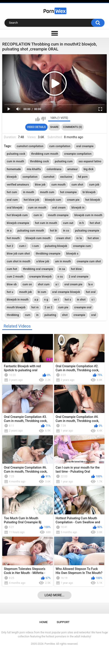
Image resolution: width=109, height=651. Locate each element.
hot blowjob (92, 199)
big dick (89, 169)
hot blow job (31, 199)
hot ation (93, 238)
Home (44, 622)
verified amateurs (18, 184)
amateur (72, 169)
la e (90, 284)
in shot (81, 299)
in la (79, 238)
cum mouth (58, 184)
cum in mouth (15, 161)
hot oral (91, 292)
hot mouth (13, 238)
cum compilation (59, 146)
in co (66, 230)
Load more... (55, 595)
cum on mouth (37, 207)
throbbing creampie (48, 253)
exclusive (66, 176)
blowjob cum (53, 199)
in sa (62, 269)
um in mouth (63, 261)
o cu (60, 276)
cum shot (77, 184)
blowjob (12, 176)
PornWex (49, 643)
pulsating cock (16, 153)
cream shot (63, 238)
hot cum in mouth (46, 223)
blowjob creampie (18, 223)
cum (27, 315)
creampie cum (82, 246)
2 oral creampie (78, 276)
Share (54, 127)
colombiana (54, 169)
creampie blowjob (40, 276)
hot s (68, 299)
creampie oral (82, 307)
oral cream (59, 207)
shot (65, 315)
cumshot (48, 176)
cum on (27, 284)
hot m (35, 307)
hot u (10, 292)
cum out (68, 223)
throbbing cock (39, 161)
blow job (40, 184)
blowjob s (72, 253)
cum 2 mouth (15, 276)
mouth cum (47, 192)
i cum (35, 246)
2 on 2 (48, 307)
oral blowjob (14, 207)
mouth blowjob (16, 307)
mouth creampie (58, 215)
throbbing (13, 315)
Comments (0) (72, 127)
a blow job (42, 261)
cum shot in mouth (18, 261)
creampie (79, 315)
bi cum (42, 292)
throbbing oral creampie (38, 269)
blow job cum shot (18, 253)
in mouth (28, 192)
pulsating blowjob (56, 246)
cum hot (12, 269)
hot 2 (10, 246)
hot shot (95, 223)
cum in (38, 215)
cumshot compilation (30, 146)
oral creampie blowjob (66, 292)
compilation (30, 176)
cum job (94, 184)
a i (56, 284)
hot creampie (68, 192)
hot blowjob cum (17, 215)
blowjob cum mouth (38, 238)
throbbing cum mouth (44, 153)
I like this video (37, 119)
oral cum (12, 199)
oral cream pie (73, 284)
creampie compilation (77, 153)
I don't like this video (43, 119)
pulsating (50, 315)
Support (63, 622)
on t (56, 299)
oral (93, 315)
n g (46, 299)
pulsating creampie (87, 230)
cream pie (73, 199)
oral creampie (84, 146)
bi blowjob (89, 192)
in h (81, 223)
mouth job (25, 292)
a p (36, 299)
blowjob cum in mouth (88, 215)
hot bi (53, 230)
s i (92, 299)
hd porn (83, 176)
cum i (22, 246)
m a (9, 230)
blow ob (12, 284)
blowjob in (77, 207)
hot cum (12, 192)
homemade (14, 169)
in (37, 315)
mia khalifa (34, 169)
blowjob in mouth (18, 299)
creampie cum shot (89, 261)
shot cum (43, 284)
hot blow (76, 269)
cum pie (63, 307)
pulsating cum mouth (30, 230)
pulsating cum (64, 161)
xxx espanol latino (90, 161)
